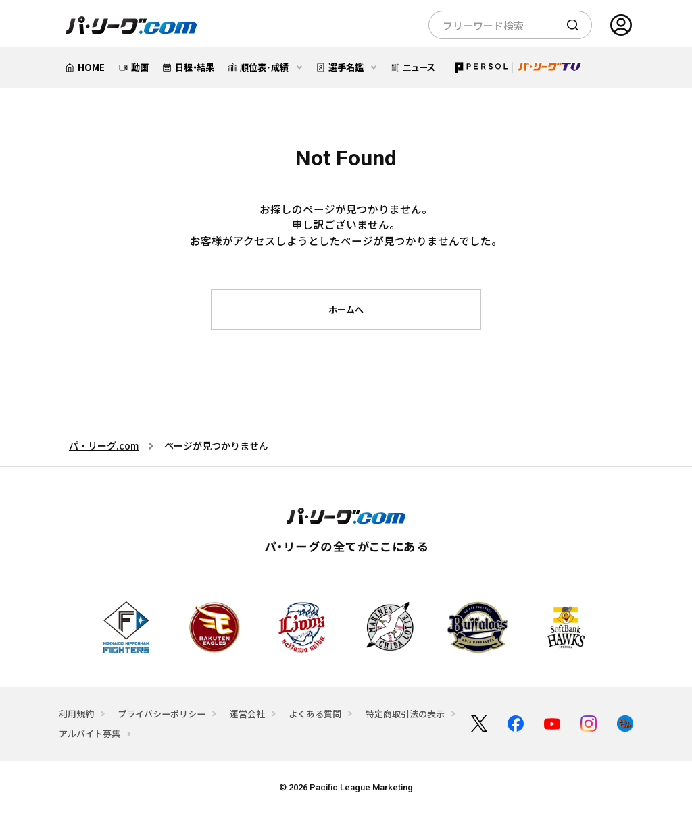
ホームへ (346, 309)
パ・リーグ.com (104, 445)
